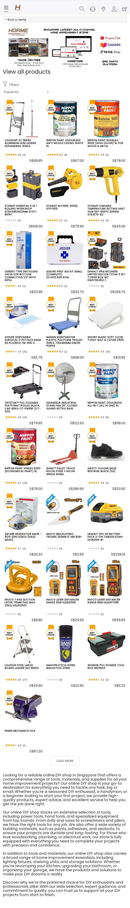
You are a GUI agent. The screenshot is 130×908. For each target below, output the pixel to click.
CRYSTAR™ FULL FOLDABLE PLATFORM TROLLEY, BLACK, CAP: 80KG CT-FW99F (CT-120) (23, 407)
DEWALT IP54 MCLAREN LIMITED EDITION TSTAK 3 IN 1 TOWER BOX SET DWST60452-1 (106, 276)
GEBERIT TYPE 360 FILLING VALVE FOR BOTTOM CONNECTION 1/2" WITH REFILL (21, 276)
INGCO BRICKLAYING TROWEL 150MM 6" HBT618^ (64, 535)
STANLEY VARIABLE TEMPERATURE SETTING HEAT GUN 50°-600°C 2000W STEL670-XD (106, 210)
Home (22, 20)
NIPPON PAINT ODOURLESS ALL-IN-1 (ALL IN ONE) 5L (105, 404)
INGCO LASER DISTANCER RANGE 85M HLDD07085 (104, 601)
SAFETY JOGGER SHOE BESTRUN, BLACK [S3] (102, 469)
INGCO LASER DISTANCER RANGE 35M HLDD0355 (62, 601)
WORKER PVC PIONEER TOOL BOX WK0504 (106, 666)
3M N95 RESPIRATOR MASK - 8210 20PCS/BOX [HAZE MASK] (23, 537)
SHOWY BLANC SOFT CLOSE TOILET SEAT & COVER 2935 (106, 338)
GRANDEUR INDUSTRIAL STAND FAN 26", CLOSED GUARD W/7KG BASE (61, 405)
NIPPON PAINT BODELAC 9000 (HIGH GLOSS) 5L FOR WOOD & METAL (105, 143)
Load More (65, 761)
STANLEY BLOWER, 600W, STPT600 (62, 207)
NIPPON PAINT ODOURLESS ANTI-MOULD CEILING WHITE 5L (64, 143)
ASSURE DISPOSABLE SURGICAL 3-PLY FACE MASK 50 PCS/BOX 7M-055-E (23, 340)
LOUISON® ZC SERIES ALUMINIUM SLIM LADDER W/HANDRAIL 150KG (20, 143)
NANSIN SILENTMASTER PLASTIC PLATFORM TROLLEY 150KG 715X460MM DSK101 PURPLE (64, 341)
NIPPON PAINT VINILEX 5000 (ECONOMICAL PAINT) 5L (22, 469)
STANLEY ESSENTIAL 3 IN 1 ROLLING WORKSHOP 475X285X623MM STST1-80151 (21, 210)
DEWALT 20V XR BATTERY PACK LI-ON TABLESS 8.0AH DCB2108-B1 (105, 537)
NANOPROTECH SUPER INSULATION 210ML (60, 666)
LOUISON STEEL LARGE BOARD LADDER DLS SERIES (22, 666)
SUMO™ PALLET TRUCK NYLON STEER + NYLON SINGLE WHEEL (60, 471)
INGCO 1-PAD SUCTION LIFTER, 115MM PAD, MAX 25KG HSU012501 (20, 602)
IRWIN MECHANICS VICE (20, 731)
